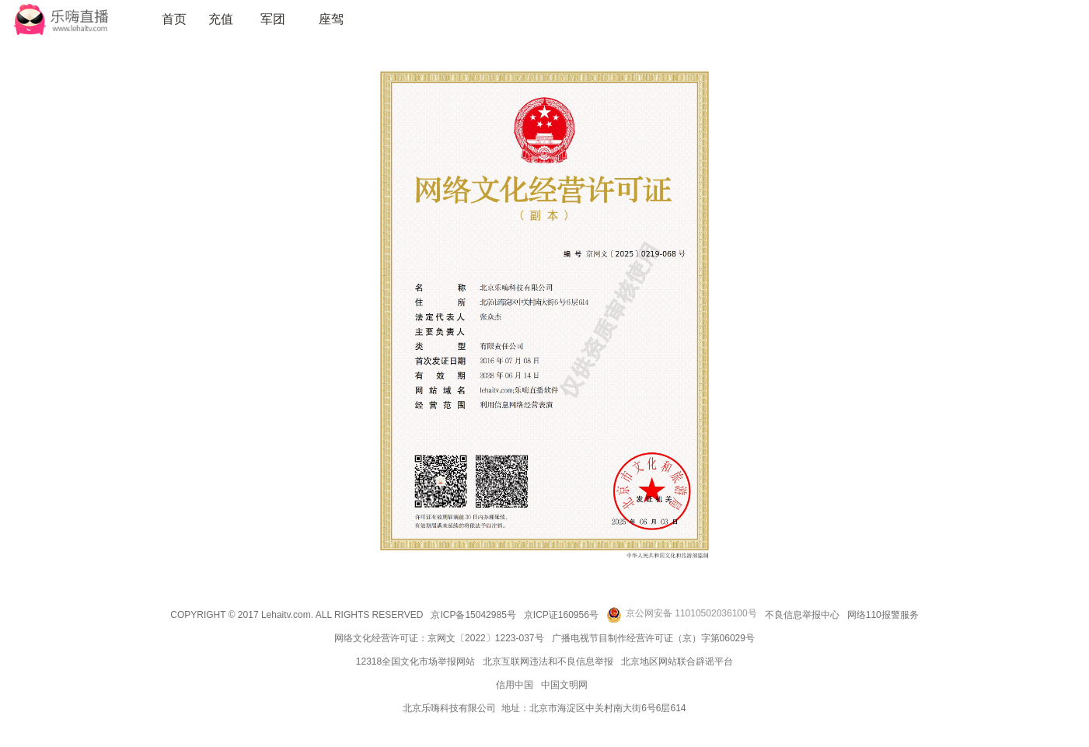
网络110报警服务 (883, 614)
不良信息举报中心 (802, 614)
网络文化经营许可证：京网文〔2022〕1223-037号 (438, 638)
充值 (220, 19)
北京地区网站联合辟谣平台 (677, 661)
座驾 (331, 19)
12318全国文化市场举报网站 (415, 661)
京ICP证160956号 (561, 614)
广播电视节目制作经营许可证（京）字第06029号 (653, 638)
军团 (272, 19)
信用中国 (514, 684)
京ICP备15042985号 (473, 614)
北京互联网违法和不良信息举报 (548, 661)
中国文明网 (564, 684)
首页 (174, 19)
